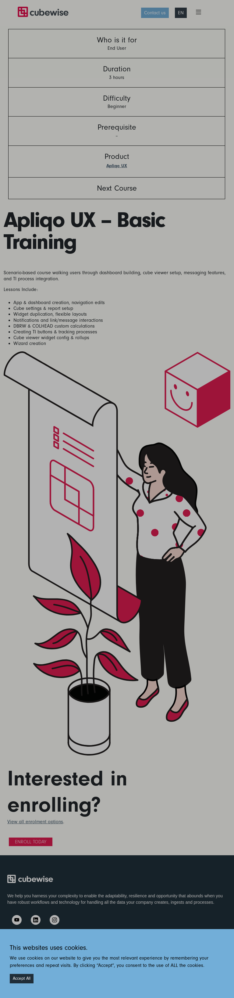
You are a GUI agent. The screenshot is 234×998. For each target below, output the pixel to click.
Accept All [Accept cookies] (21, 978)
